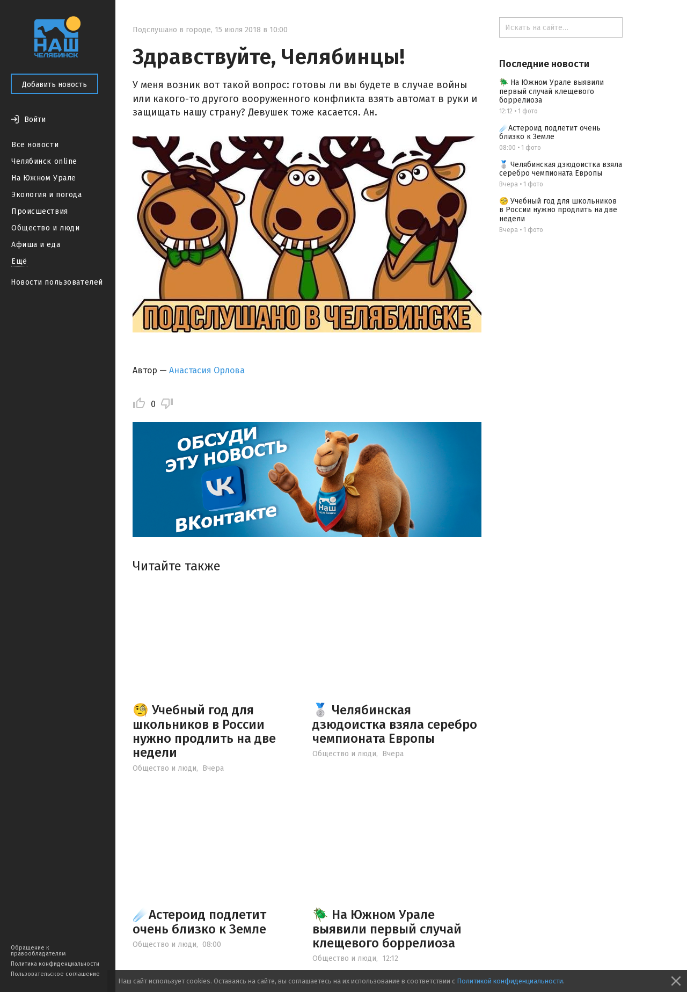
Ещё (19, 261)
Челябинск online (44, 161)
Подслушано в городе (172, 29)
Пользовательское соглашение (55, 974)
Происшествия (39, 211)
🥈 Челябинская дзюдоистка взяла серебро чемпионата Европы (394, 724)
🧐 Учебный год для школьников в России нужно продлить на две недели (204, 731)
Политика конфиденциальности (55, 964)
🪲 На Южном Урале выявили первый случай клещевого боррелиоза (387, 929)
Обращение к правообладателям (38, 951)
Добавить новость (54, 84)
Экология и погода (46, 194)
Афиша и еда (35, 244)
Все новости (35, 144)
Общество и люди (45, 228)
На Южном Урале (43, 178)
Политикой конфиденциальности (510, 981)
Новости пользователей (57, 282)
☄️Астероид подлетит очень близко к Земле (199, 921)
